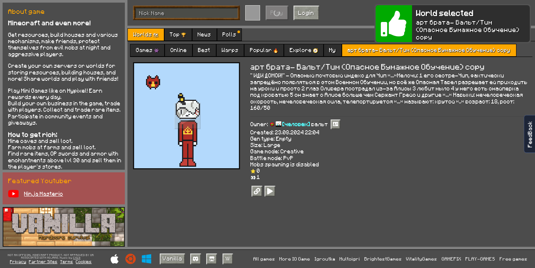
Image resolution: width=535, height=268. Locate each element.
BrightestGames (383, 258)
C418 (77, 258)
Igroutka (325, 258)
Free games (514, 258)
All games (264, 258)
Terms (66, 261)
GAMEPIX (451, 258)
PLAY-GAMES (480, 258)
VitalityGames (421, 258)
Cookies (84, 261)
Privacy (18, 261)
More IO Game (294, 258)
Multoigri (350, 258)
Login (306, 12)
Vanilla (172, 258)
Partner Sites (43, 261)
